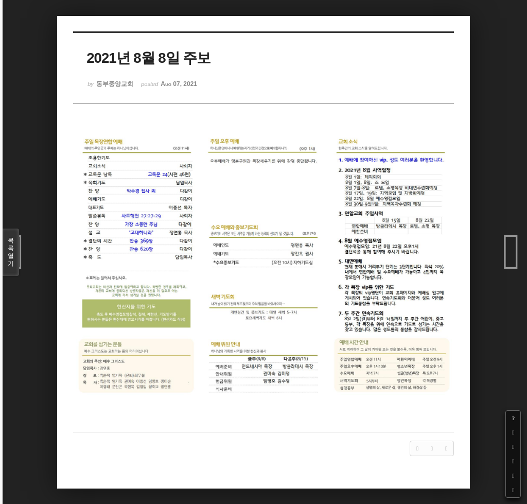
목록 (11, 252)
